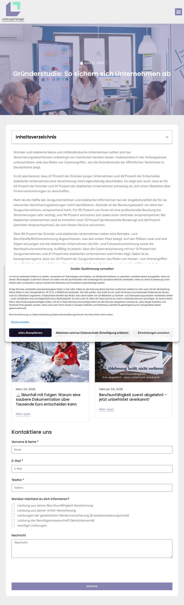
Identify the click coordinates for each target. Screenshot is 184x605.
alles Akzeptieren (30, 332)
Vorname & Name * (25, 441)
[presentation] (41, 569)
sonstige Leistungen (32, 525)
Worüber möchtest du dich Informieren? (40, 498)
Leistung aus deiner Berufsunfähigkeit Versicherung (55, 505)
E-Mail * (17, 460)
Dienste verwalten (20, 322)
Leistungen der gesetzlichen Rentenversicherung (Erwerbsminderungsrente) (73, 515)
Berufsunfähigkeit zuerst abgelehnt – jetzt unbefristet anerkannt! (131, 397)
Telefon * (18, 479)
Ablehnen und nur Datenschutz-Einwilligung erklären (92, 332)
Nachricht (19, 535)
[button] (178, 12)
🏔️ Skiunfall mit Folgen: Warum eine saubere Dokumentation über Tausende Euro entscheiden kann (46, 399)
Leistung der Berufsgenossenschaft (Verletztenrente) (55, 520)
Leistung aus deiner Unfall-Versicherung (46, 510)
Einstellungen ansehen (153, 332)
